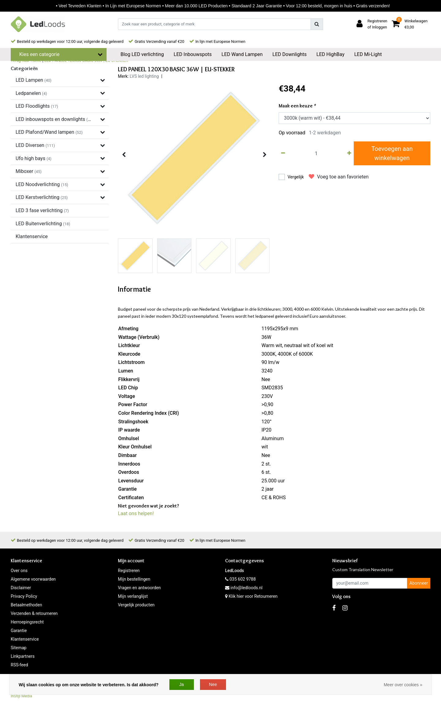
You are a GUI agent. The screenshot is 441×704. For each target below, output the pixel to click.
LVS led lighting (144, 76)
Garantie (19, 630)
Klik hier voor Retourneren (252, 596)
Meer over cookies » (403, 684)
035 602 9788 (240, 579)
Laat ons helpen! (136, 513)
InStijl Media (21, 696)
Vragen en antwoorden (139, 587)
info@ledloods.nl (243, 587)
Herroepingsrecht (27, 622)
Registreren (129, 570)
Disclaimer (21, 587)
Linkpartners (23, 656)
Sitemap (18, 647)
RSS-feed (19, 664)
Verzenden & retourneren (34, 613)
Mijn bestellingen (134, 579)
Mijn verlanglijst (133, 596)
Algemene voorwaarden (33, 579)
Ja (181, 684)
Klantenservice (25, 639)
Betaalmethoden (26, 604)
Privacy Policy (24, 596)
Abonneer (418, 583)
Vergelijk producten (136, 604)
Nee (213, 684)
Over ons (19, 570)
